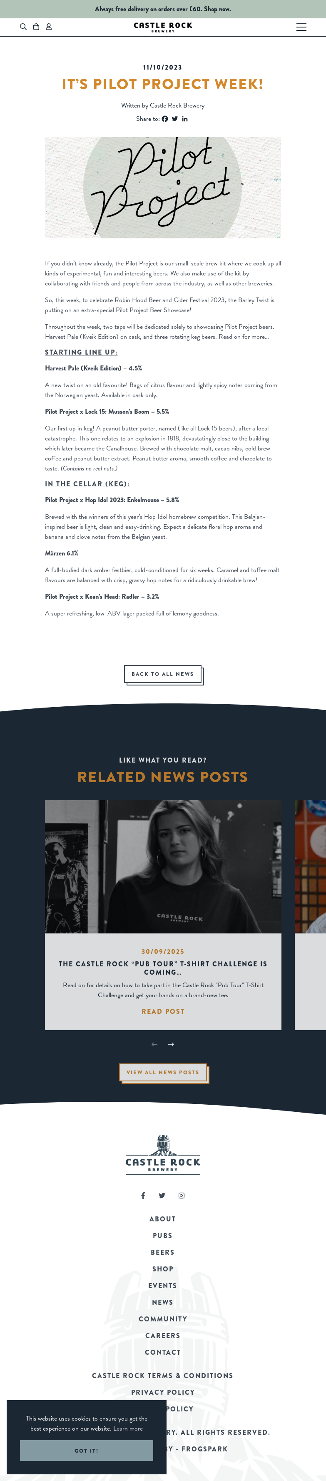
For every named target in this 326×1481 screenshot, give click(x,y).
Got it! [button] (87, 1451)
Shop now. (217, 9)
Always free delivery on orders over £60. (148, 9)
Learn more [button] (128, 1428)
